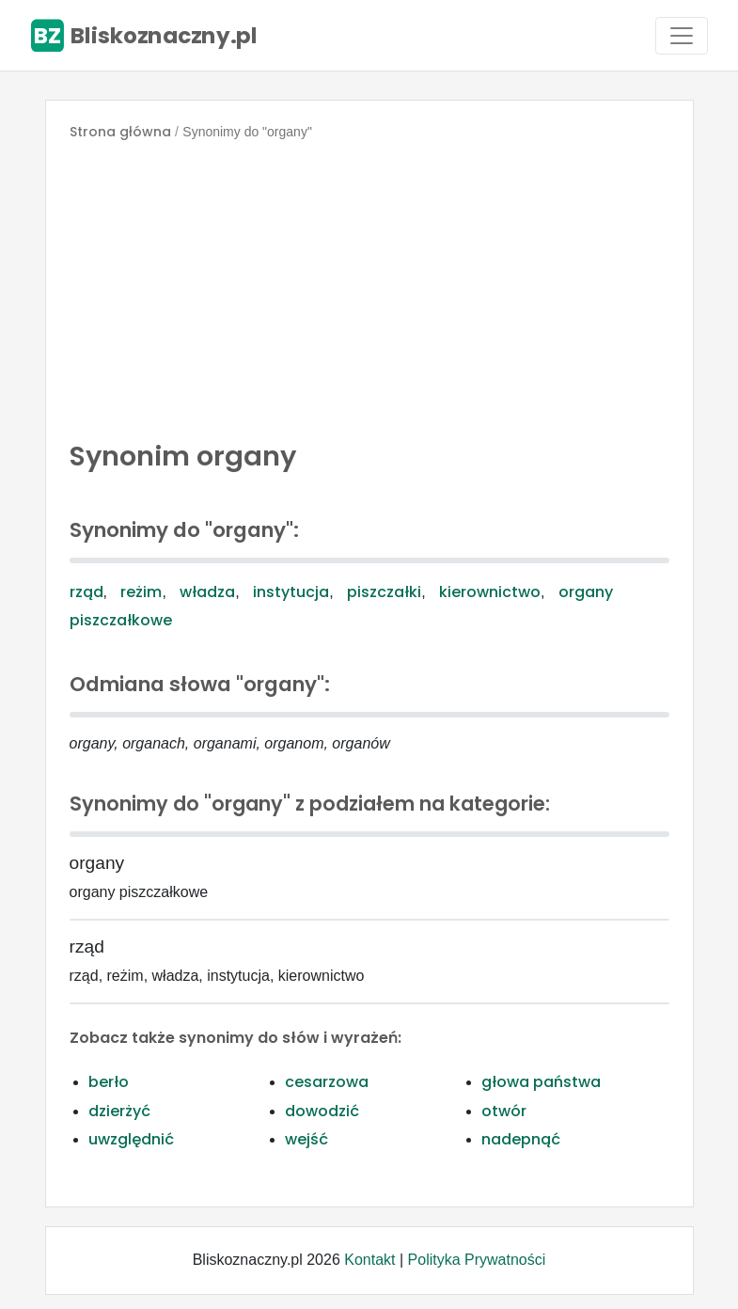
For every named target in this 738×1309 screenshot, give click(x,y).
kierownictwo (490, 592)
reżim (141, 592)
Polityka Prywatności (477, 1260)
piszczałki (384, 592)
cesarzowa (327, 1082)
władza (207, 592)
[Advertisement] (369, 286)
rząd (86, 592)
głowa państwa (541, 1082)
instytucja (291, 592)
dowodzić (322, 1111)
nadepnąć (520, 1139)
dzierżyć (119, 1111)
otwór (503, 1111)
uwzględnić (131, 1139)
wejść (306, 1139)
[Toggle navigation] (681, 36)
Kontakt (369, 1260)
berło (108, 1082)
